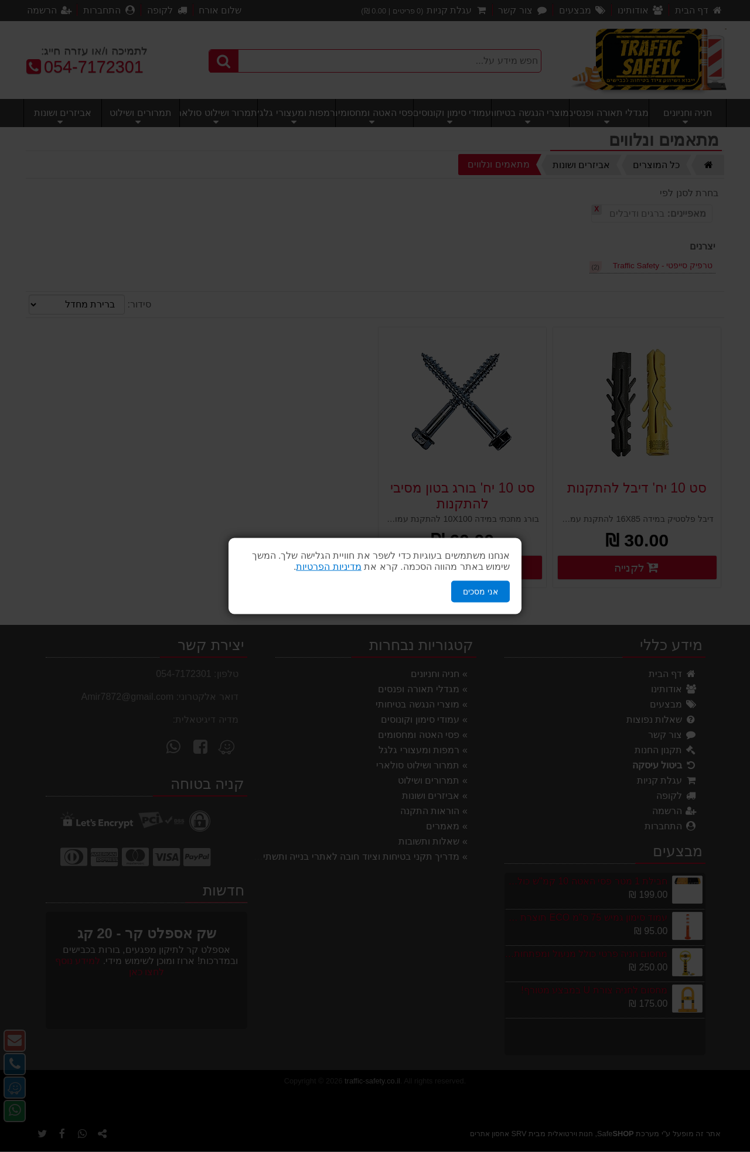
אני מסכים (480, 591)
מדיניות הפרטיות (328, 567)
